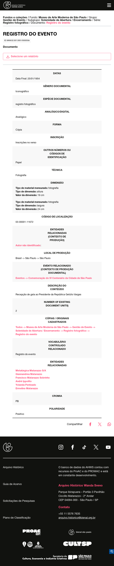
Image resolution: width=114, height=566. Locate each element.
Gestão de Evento (14, 20)
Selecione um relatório (22, 56)
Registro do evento (58, 23)
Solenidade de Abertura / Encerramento (66, 20)
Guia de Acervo (12, 484)
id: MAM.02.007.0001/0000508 (17, 40)
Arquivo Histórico (13, 467)
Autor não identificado (28, 246)
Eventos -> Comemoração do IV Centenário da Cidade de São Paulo (54, 278)
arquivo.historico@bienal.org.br (76, 518)
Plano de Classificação (16, 518)
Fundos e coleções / (16, 17)
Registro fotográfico (15, 23)
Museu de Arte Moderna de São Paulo (63, 17)
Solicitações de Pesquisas (19, 501)
